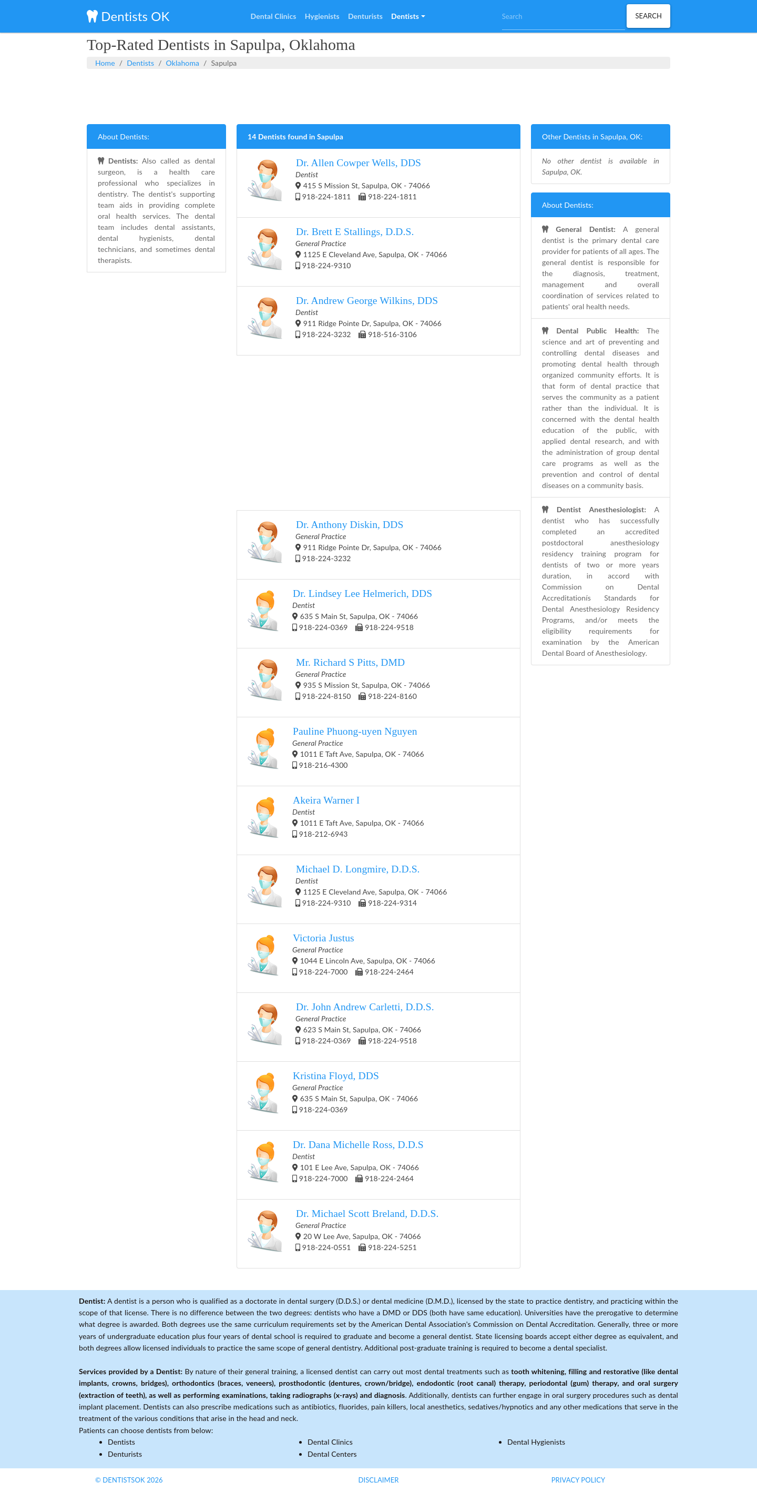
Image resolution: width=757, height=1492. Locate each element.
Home (105, 62)
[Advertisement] (378, 95)
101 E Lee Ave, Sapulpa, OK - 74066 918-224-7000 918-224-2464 (336, 1165)
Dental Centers (332, 1453)
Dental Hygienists (536, 1441)
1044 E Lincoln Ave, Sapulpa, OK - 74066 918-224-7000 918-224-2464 (341, 958)
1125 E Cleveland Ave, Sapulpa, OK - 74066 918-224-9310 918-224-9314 (347, 889)
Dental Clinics (330, 1441)
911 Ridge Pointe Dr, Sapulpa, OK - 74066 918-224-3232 (345, 545)
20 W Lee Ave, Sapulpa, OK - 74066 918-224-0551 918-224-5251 (343, 1233)
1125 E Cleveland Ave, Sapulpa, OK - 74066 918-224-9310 (347, 252)
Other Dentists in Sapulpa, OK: (592, 136)
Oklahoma (182, 62)
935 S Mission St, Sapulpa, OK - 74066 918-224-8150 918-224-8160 (339, 682)
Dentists (140, 62)
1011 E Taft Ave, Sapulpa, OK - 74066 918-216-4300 (336, 751)
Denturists (125, 1453)
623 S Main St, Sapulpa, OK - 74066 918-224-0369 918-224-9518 (341, 1027)
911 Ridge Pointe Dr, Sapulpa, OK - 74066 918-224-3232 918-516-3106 (345, 321)
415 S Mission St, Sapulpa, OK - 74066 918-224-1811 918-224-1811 (339, 183)
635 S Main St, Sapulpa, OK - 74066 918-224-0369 (333, 1096)
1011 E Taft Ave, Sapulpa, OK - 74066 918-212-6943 (336, 820)
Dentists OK (128, 16)
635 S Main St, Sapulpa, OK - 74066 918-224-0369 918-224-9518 (340, 613)
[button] (408, 16)
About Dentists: (123, 136)
